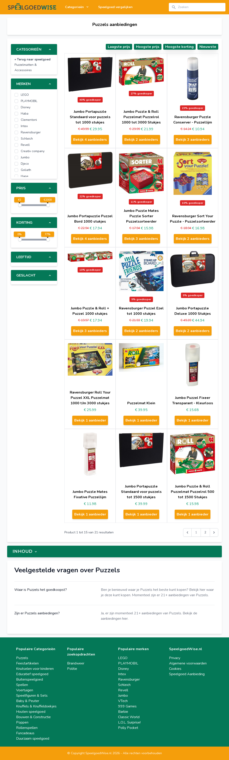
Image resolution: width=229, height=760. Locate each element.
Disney (123, 668)
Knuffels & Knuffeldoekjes (36, 706)
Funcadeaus (25, 733)
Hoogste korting (179, 46)
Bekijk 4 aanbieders (90, 139)
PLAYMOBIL (128, 663)
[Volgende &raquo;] (214, 532)
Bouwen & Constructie (33, 717)
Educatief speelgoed (32, 674)
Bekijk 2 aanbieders (141, 139)
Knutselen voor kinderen (35, 668)
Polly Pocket (128, 727)
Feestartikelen (27, 663)
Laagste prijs (119, 46)
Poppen (22, 722)
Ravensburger (129, 679)
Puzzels (22, 658)
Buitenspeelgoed (29, 679)
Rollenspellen (27, 727)
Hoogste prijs (147, 46)
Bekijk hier (197, 589)
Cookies (175, 668)
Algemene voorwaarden (188, 663)
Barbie (123, 711)
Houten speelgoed (30, 711)
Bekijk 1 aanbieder (90, 420)
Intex (122, 674)
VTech (123, 700)
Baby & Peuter (27, 700)
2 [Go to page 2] (205, 532)
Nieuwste (207, 46)
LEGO (122, 658)
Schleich (124, 684)
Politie (72, 668)
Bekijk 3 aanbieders (193, 139)
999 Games (127, 706)
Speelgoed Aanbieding (187, 674)
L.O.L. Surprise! (129, 722)
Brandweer (75, 663)
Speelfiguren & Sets (32, 695)
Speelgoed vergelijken (115, 7)
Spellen (22, 684)
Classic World (129, 717)
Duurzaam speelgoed (32, 738)
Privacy (174, 658)
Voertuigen (24, 690)
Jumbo (123, 695)
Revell (123, 690)
